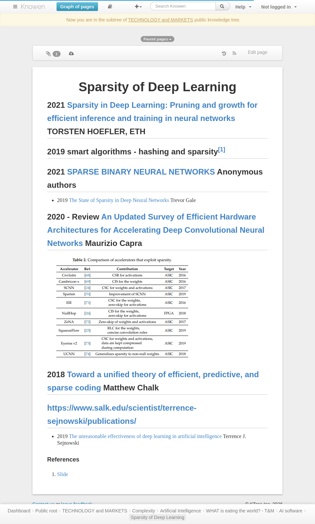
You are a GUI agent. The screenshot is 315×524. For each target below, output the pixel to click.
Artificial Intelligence (180, 510)
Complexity (143, 510)
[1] (221, 149)
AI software (290, 510)
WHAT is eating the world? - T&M (240, 510)
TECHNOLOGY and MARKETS (160, 19)
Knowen (33, 7)
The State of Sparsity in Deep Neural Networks (119, 200)
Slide (62, 474)
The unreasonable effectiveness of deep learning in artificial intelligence (145, 436)
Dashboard (19, 510)
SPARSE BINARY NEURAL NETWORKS (141, 171)
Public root (46, 510)
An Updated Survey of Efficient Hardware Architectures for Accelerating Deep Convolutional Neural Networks (156, 230)
